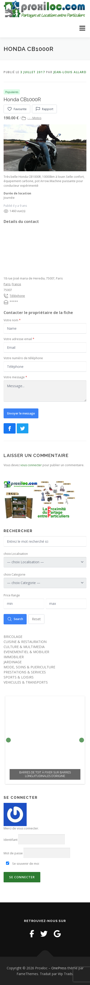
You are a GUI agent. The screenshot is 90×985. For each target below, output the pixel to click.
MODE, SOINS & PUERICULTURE (29, 666)
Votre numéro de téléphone (23, 358)
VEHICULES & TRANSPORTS (26, 681)
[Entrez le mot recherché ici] (45, 541)
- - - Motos (34, 118)
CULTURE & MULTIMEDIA (24, 646)
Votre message (15, 377)
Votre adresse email (19, 339)
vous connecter (31, 465)
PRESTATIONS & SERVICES (25, 671)
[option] (45, 739)
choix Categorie (14, 574)
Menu (82, 28)
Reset (36, 618)
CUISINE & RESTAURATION (25, 641)
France (16, 284)
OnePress (58, 967)
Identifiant (11, 839)
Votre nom (12, 320)
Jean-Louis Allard (70, 72)
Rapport (44, 108)
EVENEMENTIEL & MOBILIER (26, 651)
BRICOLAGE (13, 636)
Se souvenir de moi (22, 863)
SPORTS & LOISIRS (19, 676)
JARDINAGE (13, 661)
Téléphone (17, 295)
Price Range (12, 595)
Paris (7, 284)
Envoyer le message (21, 413)
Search (15, 618)
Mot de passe (13, 853)
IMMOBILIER (14, 656)
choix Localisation (16, 553)
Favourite (17, 108)
